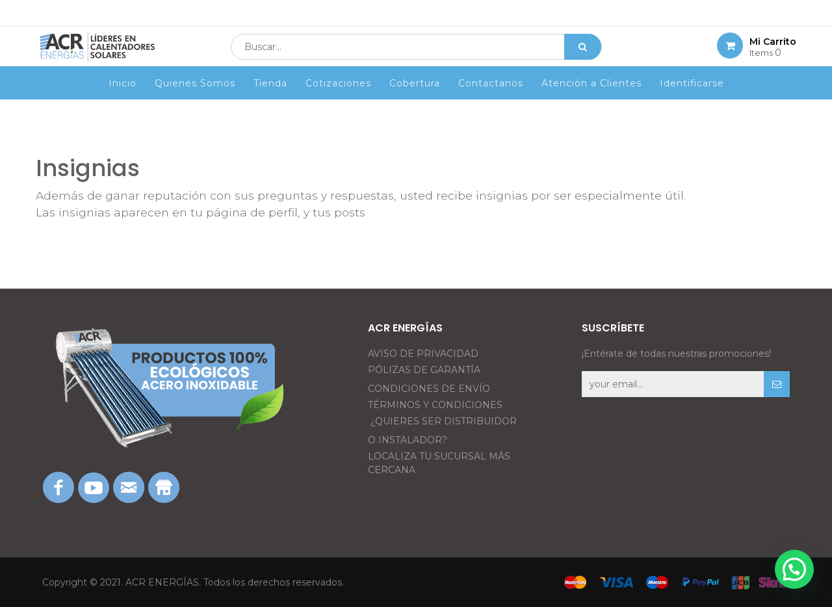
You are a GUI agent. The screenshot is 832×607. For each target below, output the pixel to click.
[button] (777, 384)
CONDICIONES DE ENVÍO (429, 388)
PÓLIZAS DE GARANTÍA (424, 370)
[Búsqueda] (582, 56)
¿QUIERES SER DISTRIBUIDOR (443, 421)
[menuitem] (122, 102)
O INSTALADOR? (407, 440)
